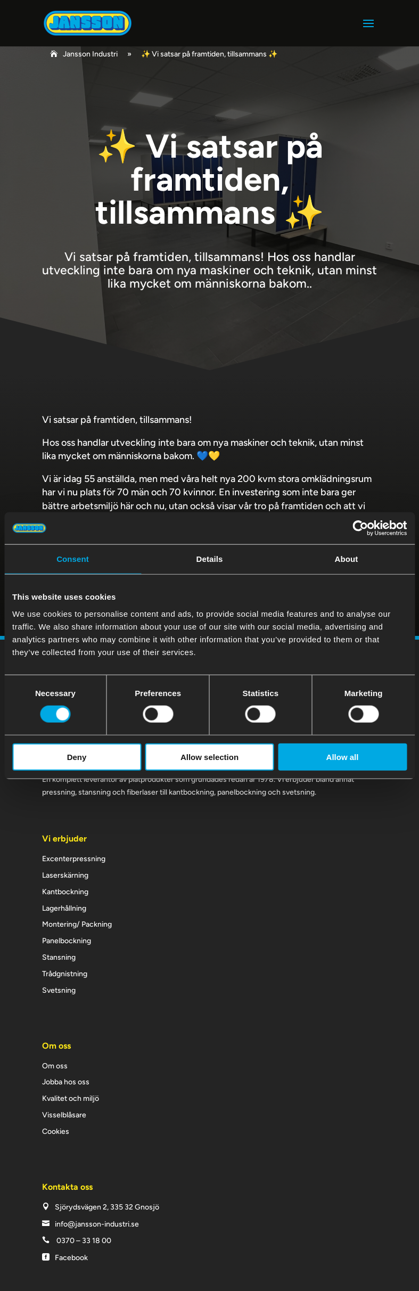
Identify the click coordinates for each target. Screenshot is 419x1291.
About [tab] (346, 558)
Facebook (71, 1257)
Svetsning (59, 990)
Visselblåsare (64, 1115)
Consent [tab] (72, 558)
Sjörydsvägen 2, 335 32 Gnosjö (107, 1207)
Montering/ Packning (77, 924)
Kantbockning (65, 891)
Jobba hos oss (65, 1081)
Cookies (55, 1131)
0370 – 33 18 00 (83, 1240)
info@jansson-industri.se (97, 1224)
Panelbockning (66, 940)
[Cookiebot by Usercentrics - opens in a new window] (360, 528)
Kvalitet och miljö (70, 1098)
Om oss (55, 1066)
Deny (77, 756)
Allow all (342, 756)
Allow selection (209, 756)
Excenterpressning (73, 858)
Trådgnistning (64, 973)
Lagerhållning (64, 908)
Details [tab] (209, 558)
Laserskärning (65, 875)
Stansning (59, 957)
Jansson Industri (90, 54)
